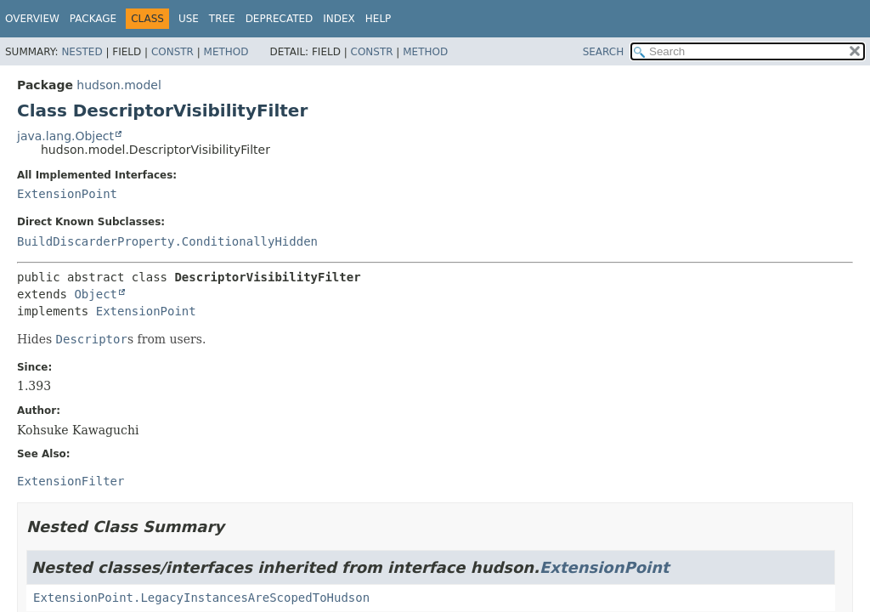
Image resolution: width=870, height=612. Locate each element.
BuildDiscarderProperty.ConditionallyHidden (167, 241)
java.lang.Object (65, 136)
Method (226, 52)
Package (93, 19)
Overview (32, 19)
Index (339, 19)
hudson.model (118, 85)
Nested (81, 52)
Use (188, 19)
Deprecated (280, 19)
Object (95, 294)
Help (378, 19)
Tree (222, 19)
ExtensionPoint (67, 194)
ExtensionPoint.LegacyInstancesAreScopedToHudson (201, 597)
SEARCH (603, 52)
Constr (172, 52)
